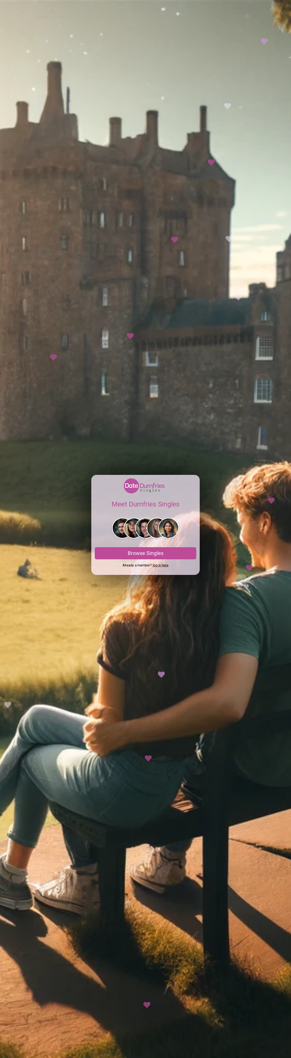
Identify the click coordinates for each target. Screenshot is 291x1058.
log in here (160, 565)
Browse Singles (145, 553)
